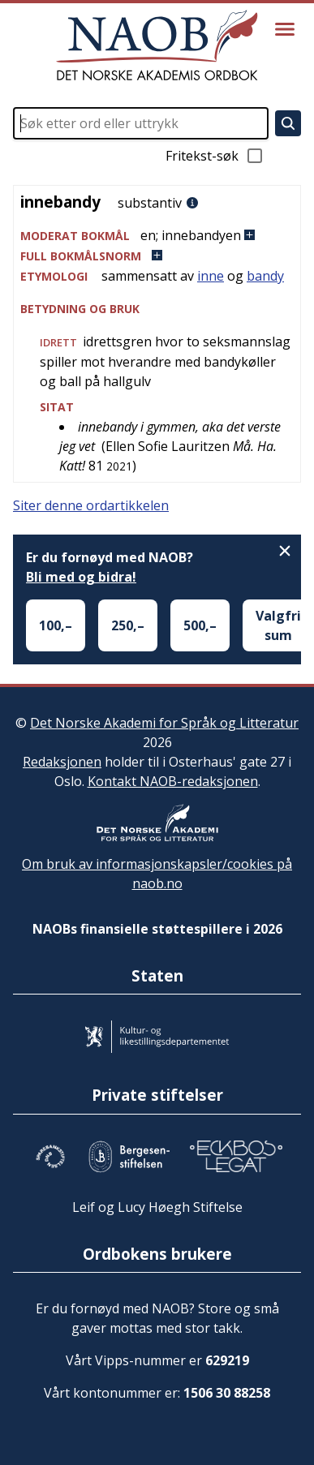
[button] (157, 236)
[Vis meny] (285, 29)
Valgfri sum (278, 625)
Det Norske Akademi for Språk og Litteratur (164, 723)
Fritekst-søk (215, 155)
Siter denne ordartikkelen (91, 505)
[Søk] (288, 123)
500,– (200, 625)
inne (210, 276)
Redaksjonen (62, 762)
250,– (127, 625)
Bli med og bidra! (81, 577)
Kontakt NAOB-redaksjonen (173, 781)
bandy (265, 276)
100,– (55, 625)
